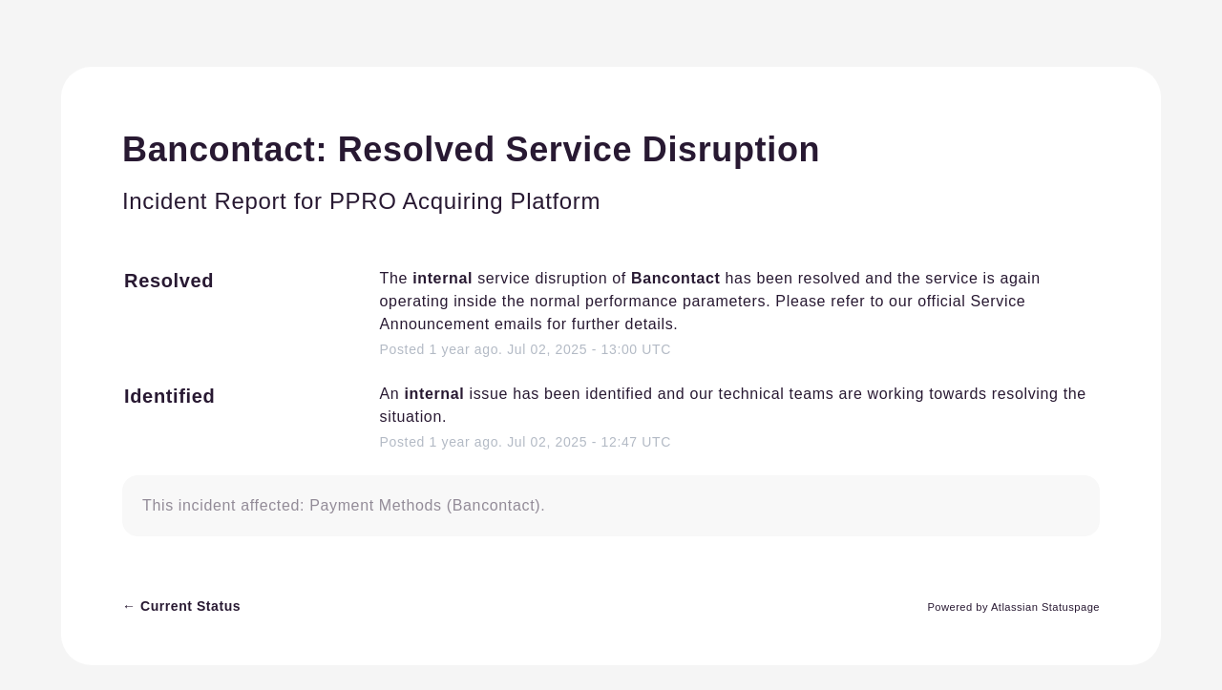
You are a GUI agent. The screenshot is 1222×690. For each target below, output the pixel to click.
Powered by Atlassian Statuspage (1013, 607)
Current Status (181, 606)
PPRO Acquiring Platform (464, 201)
